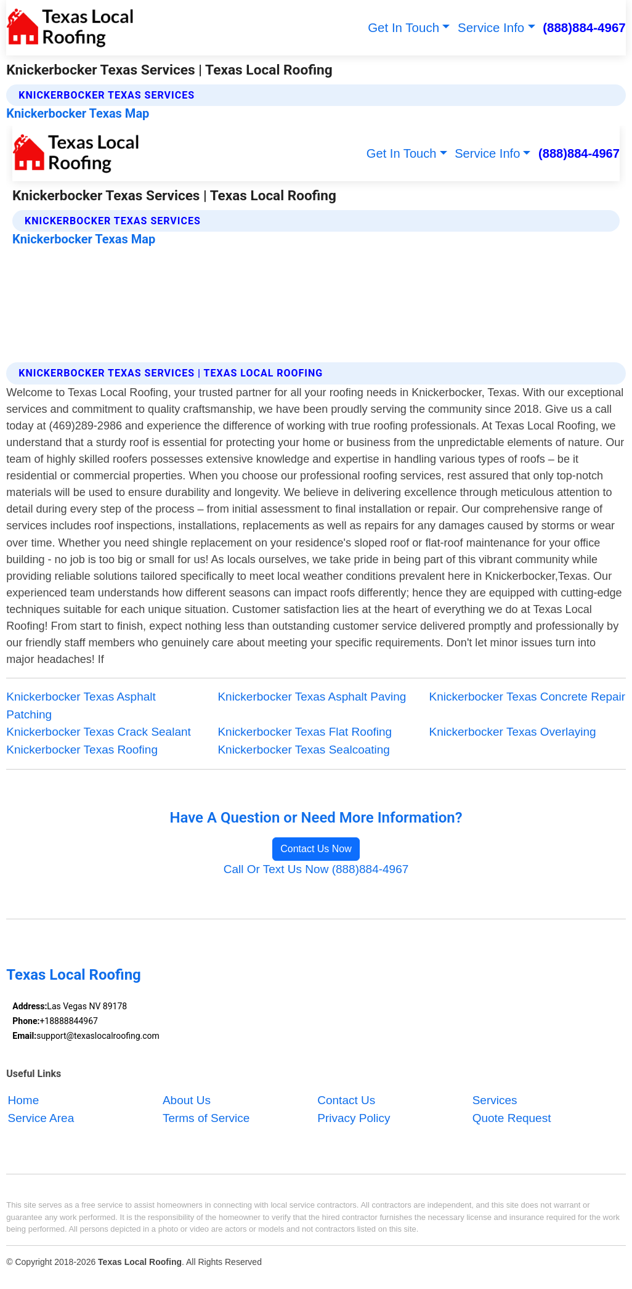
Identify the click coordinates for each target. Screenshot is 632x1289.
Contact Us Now (316, 849)
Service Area (41, 1118)
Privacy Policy (353, 1118)
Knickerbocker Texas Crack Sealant (98, 731)
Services (494, 1100)
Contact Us (346, 1100)
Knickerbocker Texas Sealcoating (303, 749)
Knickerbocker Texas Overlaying (512, 731)
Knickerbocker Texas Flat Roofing (304, 731)
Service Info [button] (491, 27)
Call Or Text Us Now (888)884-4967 (316, 869)
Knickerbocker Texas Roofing (82, 749)
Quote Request (511, 1118)
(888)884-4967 (584, 27)
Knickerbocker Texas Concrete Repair (527, 696)
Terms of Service (206, 1118)
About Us (187, 1100)
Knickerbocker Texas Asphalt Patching (81, 705)
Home (23, 1100)
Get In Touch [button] (403, 27)
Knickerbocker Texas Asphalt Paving (311, 696)
